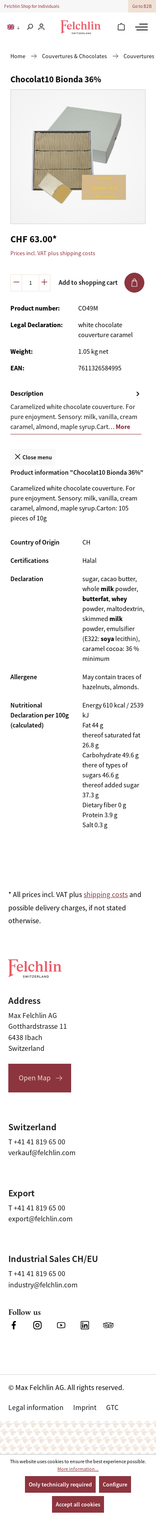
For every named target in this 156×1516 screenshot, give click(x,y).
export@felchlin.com (40, 1218)
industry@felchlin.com (43, 1284)
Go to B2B (142, 6)
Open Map (35, 1077)
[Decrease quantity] (16, 282)
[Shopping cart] (121, 27)
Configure (115, 1484)
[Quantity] (30, 282)
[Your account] (41, 27)
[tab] (75, 410)
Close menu (33, 456)
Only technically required (60, 1484)
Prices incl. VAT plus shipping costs (52, 253)
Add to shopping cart (101, 283)
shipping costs (106, 894)
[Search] (29, 27)
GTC (112, 1407)
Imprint (85, 1407)
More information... (78, 1469)
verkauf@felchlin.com (42, 1152)
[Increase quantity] (44, 282)
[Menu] (140, 27)
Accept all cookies (78, 1504)
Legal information (36, 1407)
